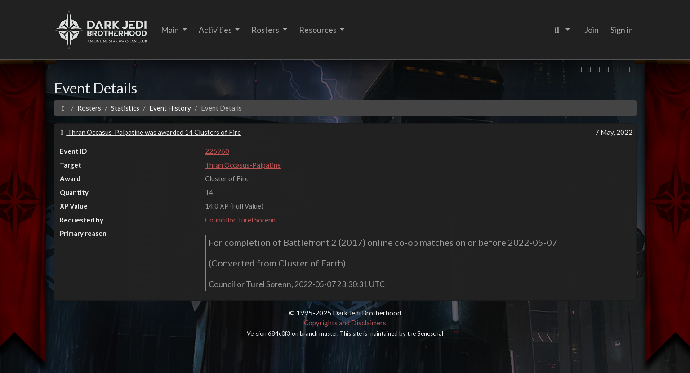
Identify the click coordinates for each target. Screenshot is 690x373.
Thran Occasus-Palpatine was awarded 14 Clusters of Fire (149, 132)
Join (591, 30)
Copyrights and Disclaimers (345, 323)
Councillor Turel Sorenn (240, 220)
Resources (318, 30)
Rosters (265, 30)
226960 (217, 151)
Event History (170, 108)
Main (170, 30)
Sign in (621, 30)
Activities (216, 30)
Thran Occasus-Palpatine (243, 165)
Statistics (125, 108)
